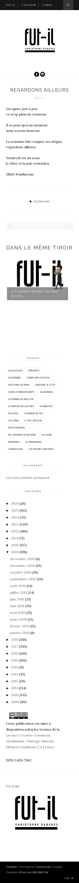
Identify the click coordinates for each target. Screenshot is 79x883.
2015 (14, 660)
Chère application (38, 377)
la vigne (47, 434)
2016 (14, 653)
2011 (14, 688)
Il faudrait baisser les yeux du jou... (35, 294)
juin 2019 (17, 599)
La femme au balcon (20, 399)
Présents (33, 370)
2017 (14, 646)
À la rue (13, 413)
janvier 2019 (19, 633)
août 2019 (18, 586)
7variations (15, 449)
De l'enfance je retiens (22, 434)
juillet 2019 (18, 592)
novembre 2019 (22, 565)
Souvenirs (14, 377)
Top (68, 878)
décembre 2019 (22, 559)
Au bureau (41, 201)
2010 (15, 695)
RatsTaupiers (16, 427)
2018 (14, 639)
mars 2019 (18, 619)
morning (14, 441)
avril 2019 (17, 613)
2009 (15, 702)
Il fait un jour (33, 420)
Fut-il (11, 5)
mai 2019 (17, 606)
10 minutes (46, 406)
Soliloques (15, 370)
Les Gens (13, 420)
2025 (15, 510)
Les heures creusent (41, 449)
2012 (14, 681)
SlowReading (33, 441)
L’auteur (29, 5)
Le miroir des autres (21, 406)
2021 (14, 538)
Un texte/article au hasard (27, 478)
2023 (15, 524)
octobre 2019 (20, 572)
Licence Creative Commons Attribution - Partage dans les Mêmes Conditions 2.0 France (30, 741)
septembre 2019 (23, 579)
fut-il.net (12, 786)
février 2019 (19, 626)
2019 (15, 552)
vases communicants (21, 391)
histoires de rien (18, 384)
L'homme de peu (33, 413)
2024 (15, 517)
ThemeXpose (26, 866)
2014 (15, 667)
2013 (14, 674)
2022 (15, 531)
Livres (47, 5)
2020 (15, 545)
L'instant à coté (45, 384)
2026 (15, 503)
